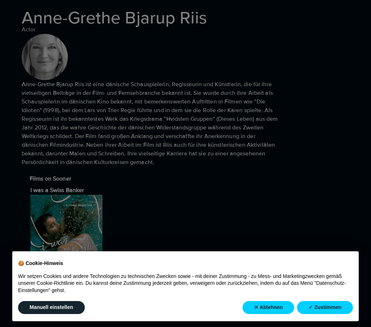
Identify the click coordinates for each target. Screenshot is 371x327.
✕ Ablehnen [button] (268, 307)
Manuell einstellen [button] (51, 307)
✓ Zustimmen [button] (325, 307)
